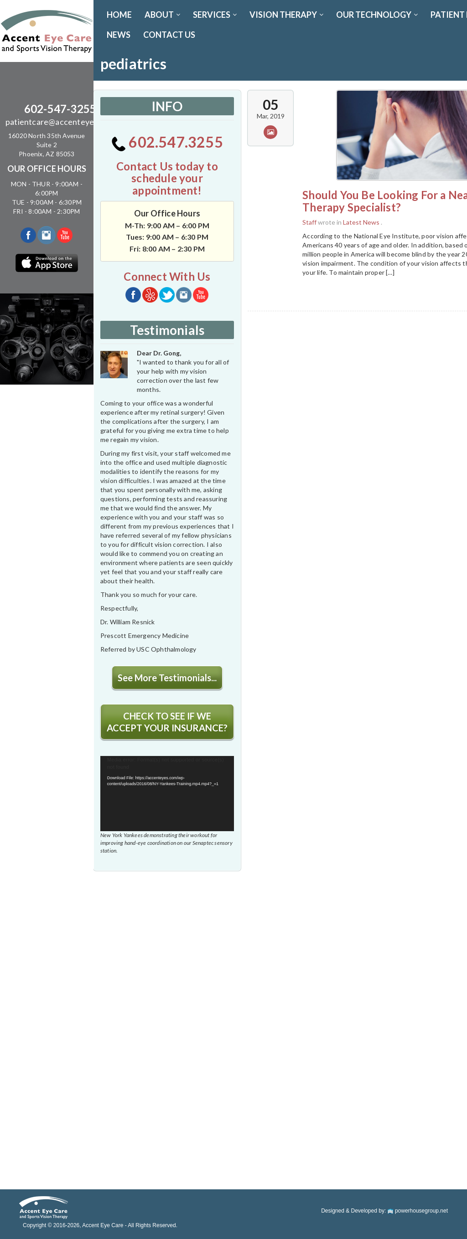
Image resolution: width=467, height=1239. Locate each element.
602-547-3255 (60, 108)
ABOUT (162, 14)
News (118, 35)
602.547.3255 (167, 142)
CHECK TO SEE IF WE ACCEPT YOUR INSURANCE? (167, 721)
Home (119, 15)
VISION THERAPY (286, 14)
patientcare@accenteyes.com (60, 122)
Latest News (361, 222)
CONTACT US (169, 35)
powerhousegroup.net (418, 1211)
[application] (167, 793)
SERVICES (215, 14)
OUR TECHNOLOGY (377, 14)
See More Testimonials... (167, 677)
